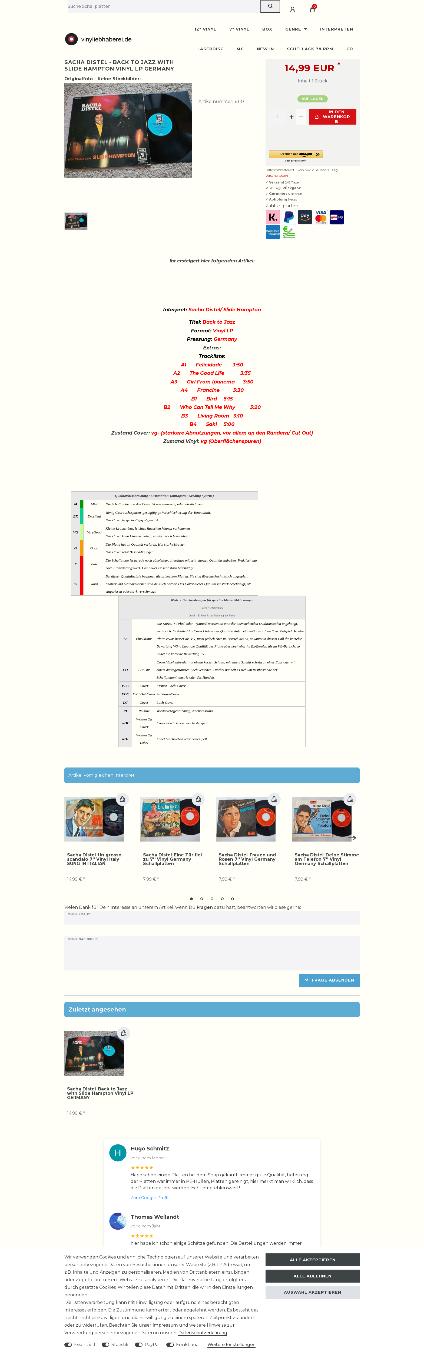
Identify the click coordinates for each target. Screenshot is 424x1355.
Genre (294, 29)
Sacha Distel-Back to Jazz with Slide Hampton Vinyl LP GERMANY (100, 1093)
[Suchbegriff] (164, 6)
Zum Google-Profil (149, 1197)
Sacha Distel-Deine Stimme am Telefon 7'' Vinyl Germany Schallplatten (327, 859)
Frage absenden (329, 980)
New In (265, 48)
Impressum (165, 1325)
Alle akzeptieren (313, 1259)
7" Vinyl (239, 29)
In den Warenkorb (332, 116)
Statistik (119, 1344)
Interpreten (336, 29)
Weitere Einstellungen (231, 1344)
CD (349, 48)
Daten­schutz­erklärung (202, 1332)
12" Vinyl (205, 29)
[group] (94, 819)
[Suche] (270, 6)
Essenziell (84, 1344)
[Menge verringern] (301, 117)
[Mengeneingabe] (277, 117)
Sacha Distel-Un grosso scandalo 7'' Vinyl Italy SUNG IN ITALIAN (94, 859)
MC (240, 48)
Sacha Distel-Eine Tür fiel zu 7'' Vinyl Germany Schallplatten (172, 859)
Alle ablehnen (313, 1276)
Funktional (188, 1344)
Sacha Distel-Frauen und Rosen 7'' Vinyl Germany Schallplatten (247, 859)
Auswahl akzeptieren (312, 1292)
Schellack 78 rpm (310, 48)
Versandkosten (277, 175)
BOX (267, 29)
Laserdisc (210, 48)
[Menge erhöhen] (291, 117)
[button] (312, 157)
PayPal (152, 1344)
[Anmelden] (293, 9)
